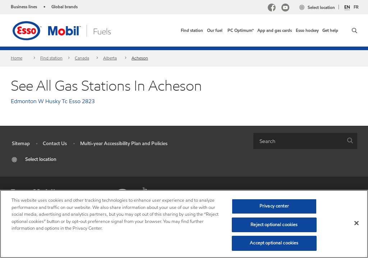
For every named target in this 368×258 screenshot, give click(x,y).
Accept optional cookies (274, 243)
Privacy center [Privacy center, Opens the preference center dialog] (274, 206)
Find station (51, 58)
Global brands (64, 7)
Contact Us (55, 143)
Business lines (24, 7)
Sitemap (21, 143)
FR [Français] (356, 7)
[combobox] (305, 141)
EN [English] (347, 7)
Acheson (140, 58)
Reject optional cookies (274, 224)
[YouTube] (285, 8)
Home (16, 58)
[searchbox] (298, 141)
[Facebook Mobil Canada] (271, 8)
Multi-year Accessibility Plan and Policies (123, 143)
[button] (354, 30)
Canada (82, 58)
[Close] (356, 223)
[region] (184, 224)
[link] (192, 30)
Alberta (110, 58)
